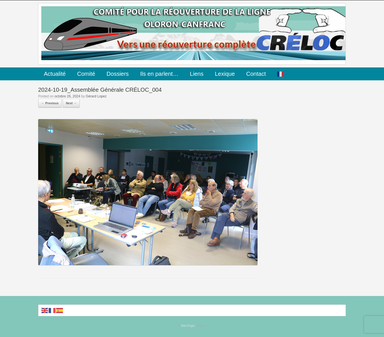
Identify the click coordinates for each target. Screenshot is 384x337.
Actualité (55, 74)
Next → (71, 103)
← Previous (50, 103)
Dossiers (118, 74)
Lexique (225, 74)
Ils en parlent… (159, 74)
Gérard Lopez (96, 96)
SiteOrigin (188, 325)
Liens (196, 74)
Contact (256, 74)
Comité (86, 74)
